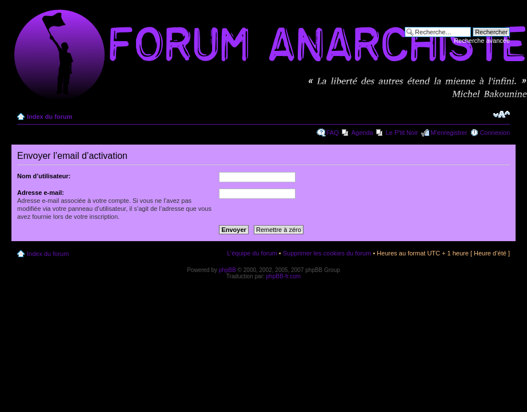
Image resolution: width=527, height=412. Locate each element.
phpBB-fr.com (283, 276)
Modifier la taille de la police (501, 114)
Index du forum (49, 116)
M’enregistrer (448, 132)
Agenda (362, 132)
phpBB (227, 270)
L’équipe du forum (252, 253)
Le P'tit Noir (402, 132)
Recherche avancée (482, 40)
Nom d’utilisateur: (44, 176)
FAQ (332, 132)
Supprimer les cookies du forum (327, 253)
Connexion (495, 132)
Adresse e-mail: (40, 192)
